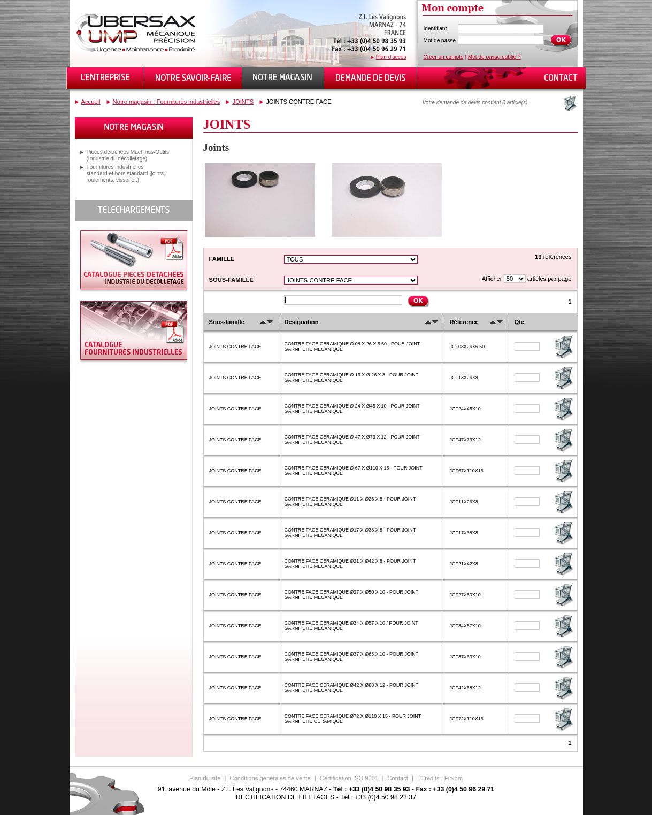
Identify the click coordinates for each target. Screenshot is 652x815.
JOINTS (243, 101)
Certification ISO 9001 (349, 778)
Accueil (91, 101)
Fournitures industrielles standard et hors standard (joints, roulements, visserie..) (126, 173)
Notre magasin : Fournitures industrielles (166, 101)
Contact (397, 778)
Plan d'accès (391, 57)
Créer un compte (444, 57)
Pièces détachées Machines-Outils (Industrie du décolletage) (128, 155)
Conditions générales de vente (270, 778)
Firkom (453, 778)
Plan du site (204, 778)
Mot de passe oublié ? (494, 57)
